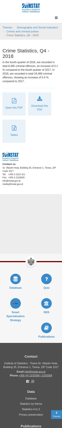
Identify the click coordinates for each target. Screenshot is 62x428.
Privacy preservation (31, 414)
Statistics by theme (31, 403)
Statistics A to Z (31, 409)
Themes (7, 27)
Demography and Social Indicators (37, 27)
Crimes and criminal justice (22, 31)
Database (31, 398)
